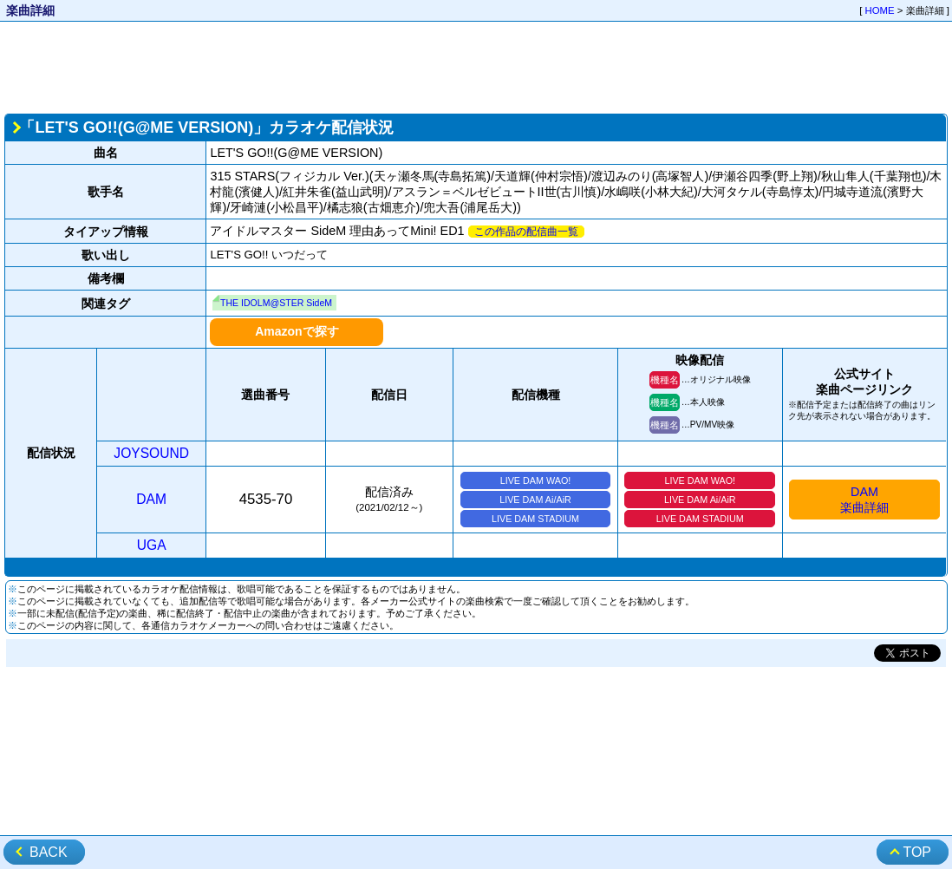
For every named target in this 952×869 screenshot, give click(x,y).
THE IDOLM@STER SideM (276, 302)
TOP (917, 852)
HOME (880, 10)
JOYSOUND (151, 453)
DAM (151, 499)
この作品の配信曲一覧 (526, 231)
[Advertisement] (476, 66)
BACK (48, 852)
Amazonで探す (296, 331)
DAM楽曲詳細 (864, 499)
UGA (151, 545)
